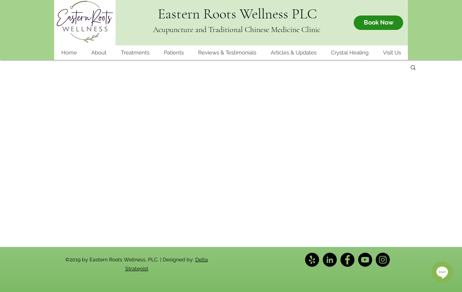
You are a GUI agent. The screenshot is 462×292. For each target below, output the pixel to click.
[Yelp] (312, 260)
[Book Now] (378, 23)
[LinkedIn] (330, 260)
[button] (173, 52)
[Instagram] (383, 260)
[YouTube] (365, 260)
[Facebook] (347, 260)
